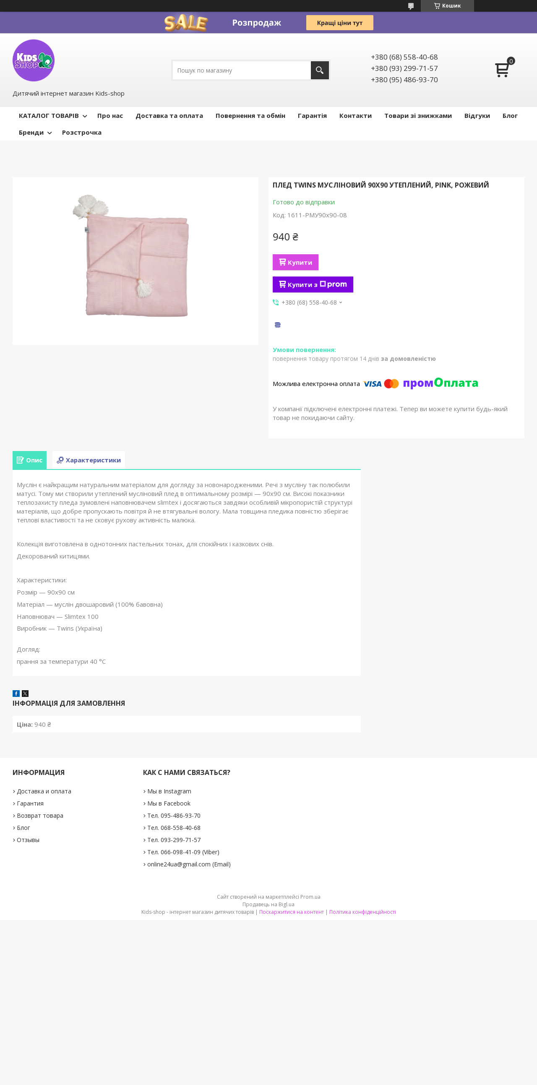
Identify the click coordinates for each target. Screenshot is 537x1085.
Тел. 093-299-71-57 (174, 840)
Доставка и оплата (44, 791)
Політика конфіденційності (362, 911)
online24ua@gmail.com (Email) (189, 864)
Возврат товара (40, 815)
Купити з (317, 284)
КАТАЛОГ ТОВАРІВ (49, 115)
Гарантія (312, 115)
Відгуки (477, 115)
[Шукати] (320, 70)
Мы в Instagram (169, 791)
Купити (300, 262)
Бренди (31, 132)
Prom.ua (310, 896)
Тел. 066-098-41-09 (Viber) (183, 852)
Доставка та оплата (169, 115)
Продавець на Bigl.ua (268, 904)
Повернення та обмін (250, 115)
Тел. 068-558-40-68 (174, 828)
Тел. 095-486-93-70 (174, 815)
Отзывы (28, 840)
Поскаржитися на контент (291, 911)
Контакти (355, 115)
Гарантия (30, 803)
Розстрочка (82, 132)
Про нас (110, 115)
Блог (510, 115)
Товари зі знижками (418, 115)
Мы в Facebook (168, 803)
